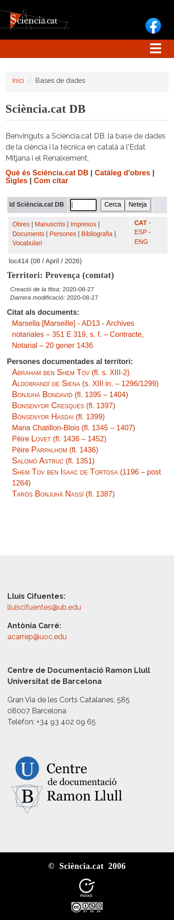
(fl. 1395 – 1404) (70, 395)
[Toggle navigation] (155, 49)
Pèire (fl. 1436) (55, 450)
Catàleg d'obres (123, 173)
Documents (28, 234)
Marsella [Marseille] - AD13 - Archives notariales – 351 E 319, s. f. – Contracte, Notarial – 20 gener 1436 (78, 334)
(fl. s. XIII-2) (71, 372)
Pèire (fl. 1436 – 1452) (59, 439)
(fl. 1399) (58, 417)
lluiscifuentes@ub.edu (45, 607)
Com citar (51, 181)
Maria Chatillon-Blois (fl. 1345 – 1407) (73, 428)
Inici (18, 80)
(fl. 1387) (63, 494)
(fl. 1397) (63, 406)
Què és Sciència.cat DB (47, 173)
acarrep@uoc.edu (37, 636)
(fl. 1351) (53, 461)
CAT (140, 223)
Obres (20, 224)
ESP (140, 232)
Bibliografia (97, 234)
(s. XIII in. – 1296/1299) (85, 384)
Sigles (17, 181)
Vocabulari (27, 243)
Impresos (83, 224)
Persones (63, 234)
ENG (141, 241)
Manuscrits (50, 224)
